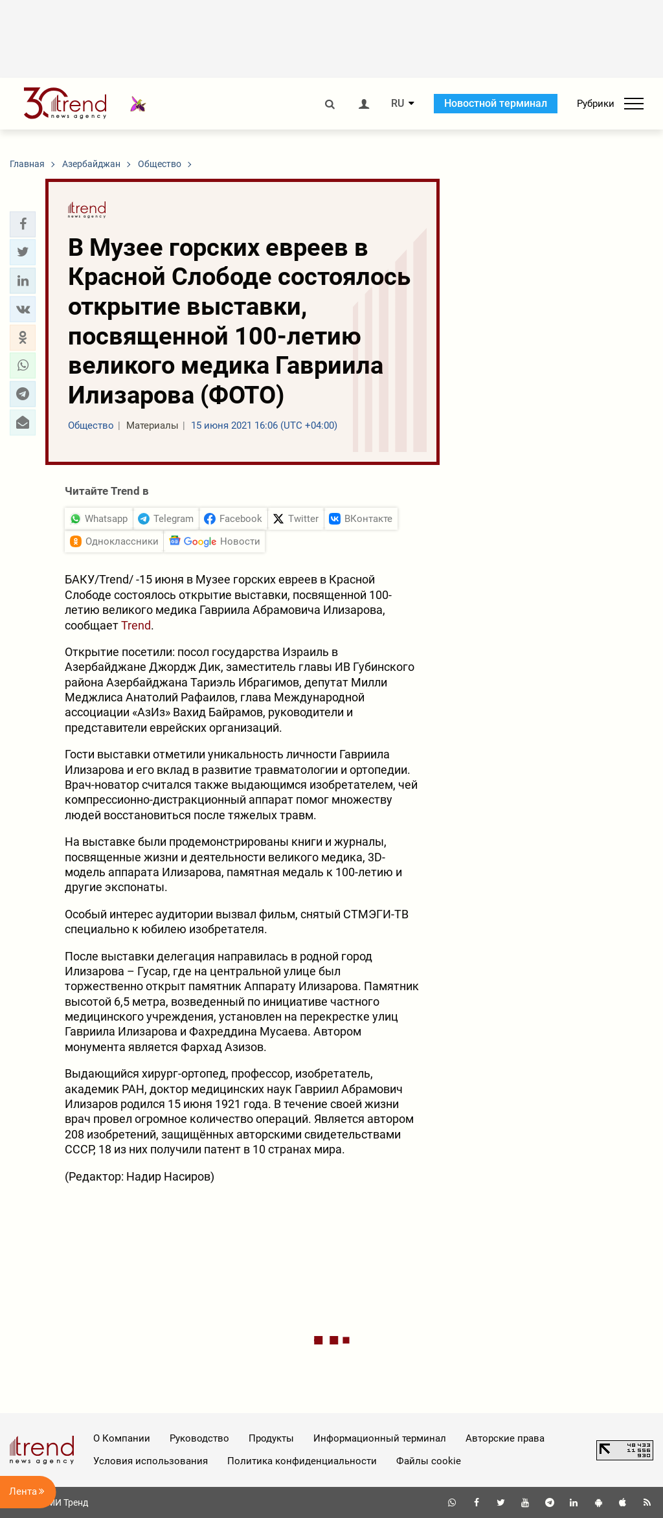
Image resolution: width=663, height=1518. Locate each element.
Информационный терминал (379, 1438)
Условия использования (150, 1461)
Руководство (199, 1438)
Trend (136, 625)
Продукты (271, 1438)
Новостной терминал (495, 103)
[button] (23, 224)
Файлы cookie (428, 1461)
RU (397, 103)
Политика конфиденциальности (302, 1461)
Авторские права (505, 1438)
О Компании (121, 1438)
